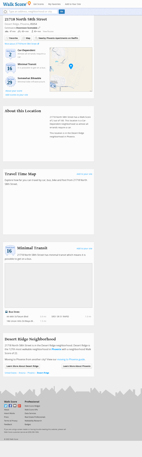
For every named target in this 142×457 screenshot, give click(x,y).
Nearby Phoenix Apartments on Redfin (56, 38)
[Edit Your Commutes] (39, 27)
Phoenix (24, 24)
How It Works (9, 413)
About (6, 410)
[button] (5, 11)
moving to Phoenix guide (71, 359)
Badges (28, 424)
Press (6, 417)
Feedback (8, 424)
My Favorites (54, 4)
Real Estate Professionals (35, 417)
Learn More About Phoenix (76, 366)
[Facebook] (10, 406)
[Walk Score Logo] (17, 3)
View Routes (48, 31)
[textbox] (33, 11)
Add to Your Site (73, 4)
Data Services (30, 413)
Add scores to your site (16, 95)
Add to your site (84, 174)
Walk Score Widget (32, 406)
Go (61, 11)
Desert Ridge (43, 373)
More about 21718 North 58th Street (21, 44)
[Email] (15, 406)
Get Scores (38, 4)
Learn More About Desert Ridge (22, 366)
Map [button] (26, 38)
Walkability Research (33, 421)
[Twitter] (6, 406)
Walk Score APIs (31, 410)
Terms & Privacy (10, 421)
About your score (13, 91)
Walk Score (10, 401)
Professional (32, 401)
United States (10, 373)
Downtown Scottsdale (27, 28)
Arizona (22, 373)
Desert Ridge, (12, 24)
